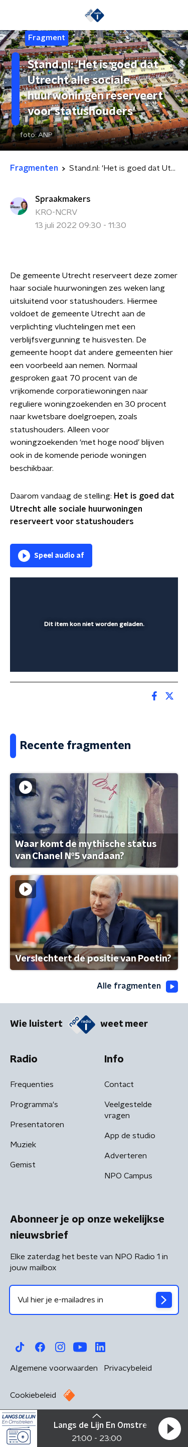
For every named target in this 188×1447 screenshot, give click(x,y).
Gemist (23, 1165)
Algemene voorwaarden (54, 1368)
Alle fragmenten (137, 987)
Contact (119, 1084)
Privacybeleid (128, 1368)
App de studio (129, 1136)
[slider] (92, 654)
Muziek (23, 1145)
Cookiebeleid (33, 1395)
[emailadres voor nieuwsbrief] (94, 1300)
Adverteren (125, 1156)
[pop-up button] (124, 591)
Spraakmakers (63, 199)
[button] (169, 1428)
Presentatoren (37, 1125)
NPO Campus (128, 1176)
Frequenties (32, 1084)
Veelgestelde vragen (128, 1110)
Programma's (34, 1105)
